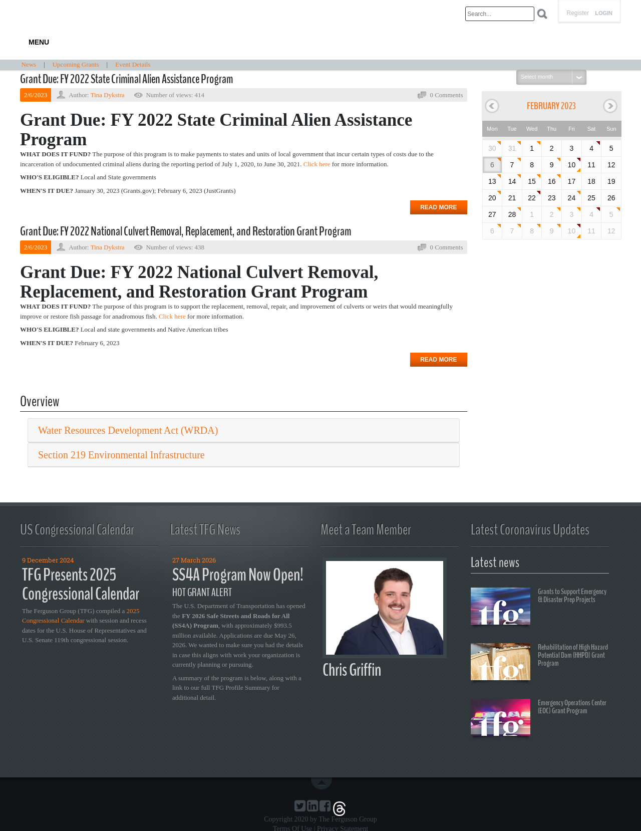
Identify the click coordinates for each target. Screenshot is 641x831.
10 (572, 165)
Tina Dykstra (108, 95)
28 (512, 214)
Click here (317, 164)
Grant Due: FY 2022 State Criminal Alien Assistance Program (126, 79)
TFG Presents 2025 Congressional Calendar (80, 584)
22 (532, 198)
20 (492, 198)
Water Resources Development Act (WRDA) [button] (128, 430)
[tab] (243, 430)
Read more (438, 207)
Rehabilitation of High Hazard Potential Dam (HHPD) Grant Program (539, 663)
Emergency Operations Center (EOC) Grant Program (538, 718)
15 (532, 181)
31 (512, 148)
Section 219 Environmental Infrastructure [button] (121, 454)
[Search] (499, 14)
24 (572, 198)
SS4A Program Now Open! (237, 575)
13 (492, 181)
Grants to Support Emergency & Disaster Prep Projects (538, 607)
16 (552, 181)
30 (492, 148)
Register (577, 13)
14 (512, 181)
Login (603, 13)
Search (542, 14)
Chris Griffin (352, 670)
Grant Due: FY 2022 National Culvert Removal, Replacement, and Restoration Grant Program (185, 231)
